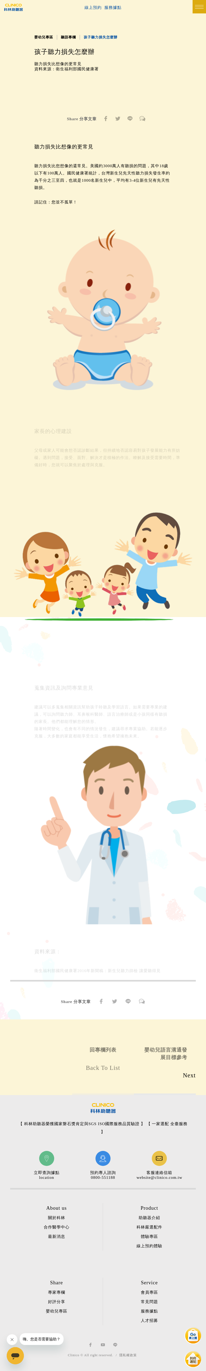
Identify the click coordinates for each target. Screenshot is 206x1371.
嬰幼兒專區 (43, 37)
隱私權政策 (128, 1355)
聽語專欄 (68, 37)
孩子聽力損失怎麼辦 (100, 37)
